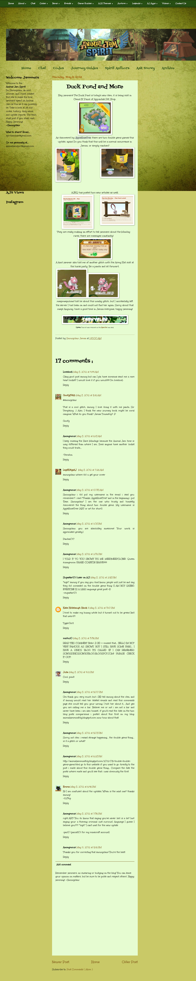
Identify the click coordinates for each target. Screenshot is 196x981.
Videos (166, 3)
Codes (44, 3)
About (22, 3)
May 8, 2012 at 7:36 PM (89, 813)
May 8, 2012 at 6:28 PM (89, 756)
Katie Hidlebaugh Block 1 (76, 607)
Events (68, 3)
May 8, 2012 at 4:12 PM (81, 672)
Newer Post (60, 962)
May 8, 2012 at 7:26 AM (91, 469)
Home (11, 3)
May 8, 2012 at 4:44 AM (86, 371)
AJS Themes (105, 3)
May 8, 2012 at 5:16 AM (88, 395)
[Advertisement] (98, 18)
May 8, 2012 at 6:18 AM (89, 436)
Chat (33, 3)
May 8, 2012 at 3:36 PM (86, 638)
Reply (66, 385)
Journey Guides (84, 68)
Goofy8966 (69, 395)
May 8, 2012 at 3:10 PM (102, 607)
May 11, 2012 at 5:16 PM (89, 847)
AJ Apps (152, 3)
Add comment (63, 864)
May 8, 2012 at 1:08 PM (89, 523)
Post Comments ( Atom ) (80, 969)
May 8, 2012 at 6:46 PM (83, 786)
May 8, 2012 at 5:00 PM (90, 692)
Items (56, 3)
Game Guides (86, 3)
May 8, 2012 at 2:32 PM (89, 554)
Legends (137, 3)
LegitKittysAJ (70, 469)
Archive (123, 3)
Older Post (130, 962)
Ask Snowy (145, 68)
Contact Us (180, 3)
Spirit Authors (117, 68)
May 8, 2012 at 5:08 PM (89, 733)
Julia (65, 672)
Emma (66, 786)
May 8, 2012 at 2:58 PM (103, 577)
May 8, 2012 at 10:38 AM (90, 490)
